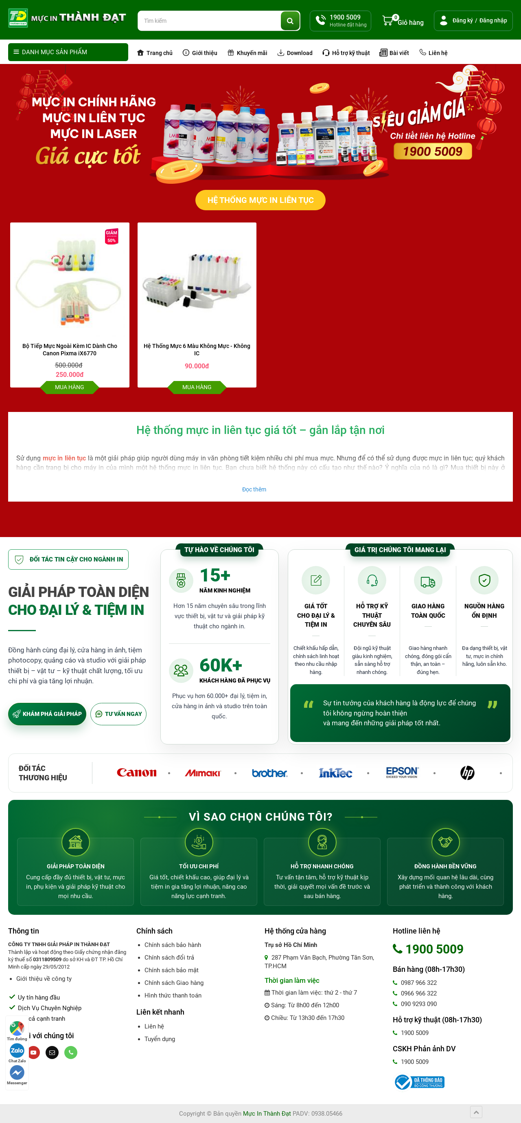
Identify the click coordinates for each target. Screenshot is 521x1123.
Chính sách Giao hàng (174, 982)
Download (295, 52)
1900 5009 (411, 1033)
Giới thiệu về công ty (44, 978)
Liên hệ (433, 52)
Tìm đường (17, 1031)
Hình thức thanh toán (172, 995)
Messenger (17, 1075)
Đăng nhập (493, 20)
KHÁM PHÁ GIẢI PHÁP (47, 714)
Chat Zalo (17, 1053)
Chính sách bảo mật (171, 970)
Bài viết (394, 52)
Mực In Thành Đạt (267, 1113)
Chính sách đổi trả (169, 957)
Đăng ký (463, 20)
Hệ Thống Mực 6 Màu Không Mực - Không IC (197, 350)
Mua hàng (69, 387)
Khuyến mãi (247, 52)
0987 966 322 (415, 982)
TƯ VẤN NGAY (118, 714)
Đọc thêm (254, 489)
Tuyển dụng (159, 1039)
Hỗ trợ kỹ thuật (346, 52)
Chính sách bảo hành (172, 945)
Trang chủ (154, 52)
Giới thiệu (199, 52)
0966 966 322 (415, 993)
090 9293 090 (415, 1004)
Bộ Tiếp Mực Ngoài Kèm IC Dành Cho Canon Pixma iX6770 (69, 350)
